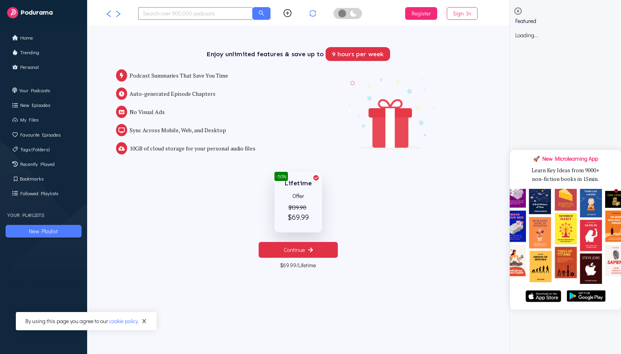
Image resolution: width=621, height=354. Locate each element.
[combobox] (195, 13)
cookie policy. (124, 321)
